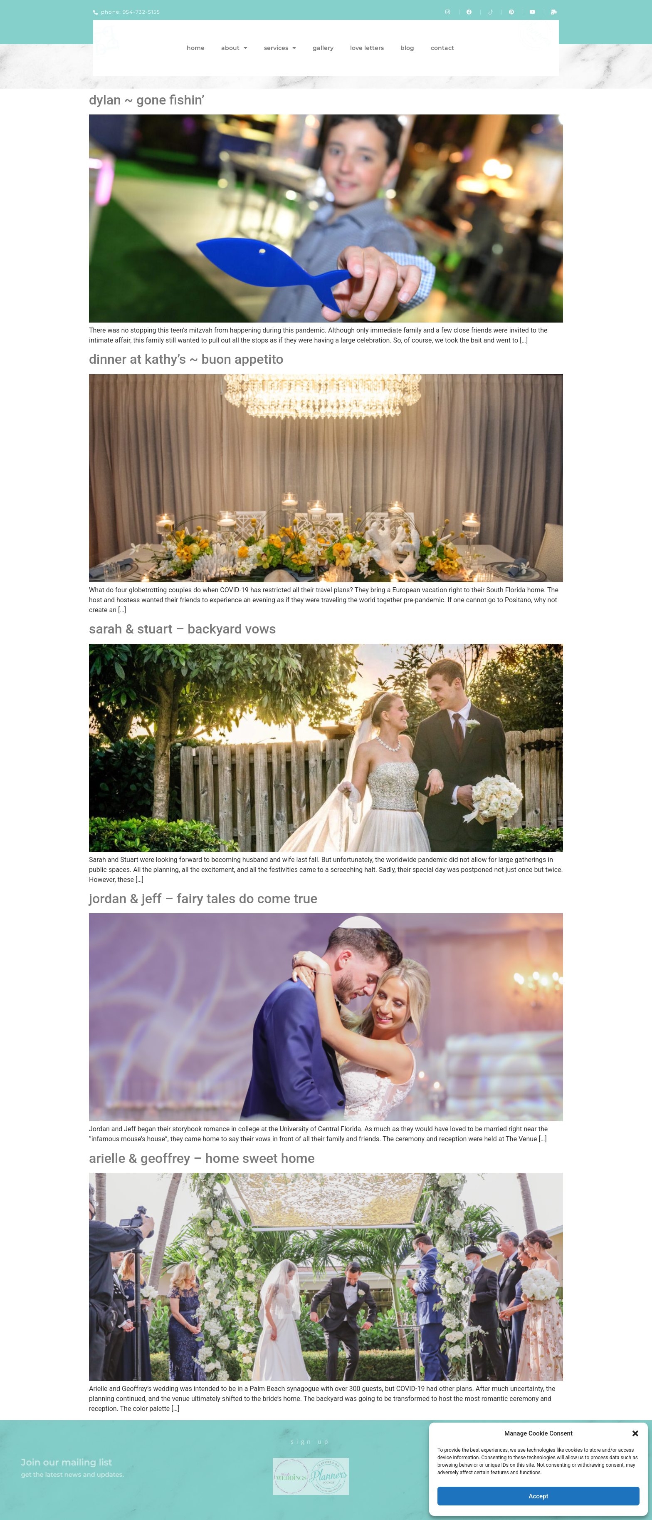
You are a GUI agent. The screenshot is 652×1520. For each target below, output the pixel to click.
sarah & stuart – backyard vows (182, 629)
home (196, 48)
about (234, 48)
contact (442, 48)
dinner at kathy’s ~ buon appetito (186, 359)
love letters (367, 48)
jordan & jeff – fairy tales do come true (203, 899)
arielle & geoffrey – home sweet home (202, 1158)
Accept (538, 1496)
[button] (635, 1433)
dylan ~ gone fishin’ (147, 100)
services (280, 48)
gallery (323, 48)
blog (407, 48)
